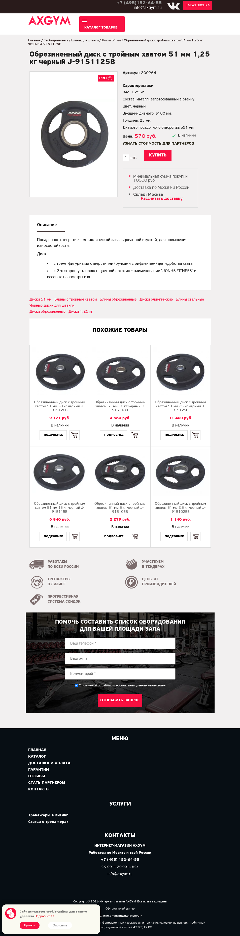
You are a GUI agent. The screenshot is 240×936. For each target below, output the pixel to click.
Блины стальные (190, 300)
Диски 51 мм (111, 40)
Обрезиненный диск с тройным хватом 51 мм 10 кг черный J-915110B (120, 406)
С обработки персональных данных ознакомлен (122, 685)
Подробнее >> (45, 916)
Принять (29, 925)
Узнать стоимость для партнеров (158, 144)
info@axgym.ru (148, 7)
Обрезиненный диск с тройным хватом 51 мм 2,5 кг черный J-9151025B (180, 508)
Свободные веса (56, 40)
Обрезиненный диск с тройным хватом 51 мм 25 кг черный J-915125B (180, 406)
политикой (89, 685)
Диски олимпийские (156, 300)
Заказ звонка (198, 5)
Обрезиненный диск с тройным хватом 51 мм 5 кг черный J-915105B (120, 508)
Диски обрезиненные (47, 312)
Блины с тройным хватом (75, 300)
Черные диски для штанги (51, 306)
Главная (34, 40)
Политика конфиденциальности (120, 915)
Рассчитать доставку (162, 198)
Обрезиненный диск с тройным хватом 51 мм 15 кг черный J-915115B (59, 508)
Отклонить (60, 925)
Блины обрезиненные (118, 300)
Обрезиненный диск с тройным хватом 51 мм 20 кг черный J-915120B (59, 406)
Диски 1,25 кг (80, 312)
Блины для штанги (85, 40)
